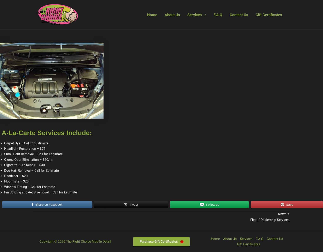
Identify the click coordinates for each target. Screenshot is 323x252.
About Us (172, 15)
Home (152, 15)
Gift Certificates (269, 15)
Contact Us (239, 15)
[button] (204, 15)
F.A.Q (217, 15)
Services (196, 15)
